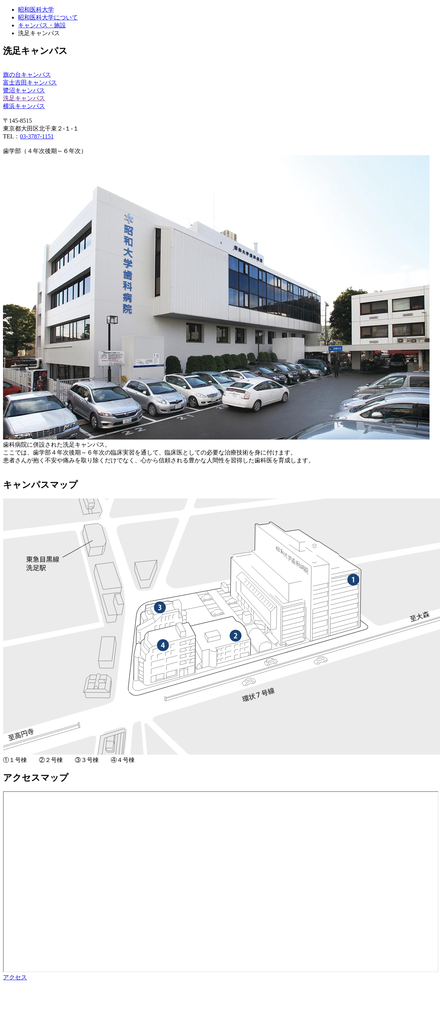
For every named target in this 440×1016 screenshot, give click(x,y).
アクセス (15, 977)
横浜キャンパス (24, 106)
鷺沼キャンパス (24, 90)
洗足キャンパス (24, 98)
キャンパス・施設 (42, 25)
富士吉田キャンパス (30, 82)
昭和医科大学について (48, 17)
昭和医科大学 (36, 9)
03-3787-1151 (37, 136)
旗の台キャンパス (27, 74)
